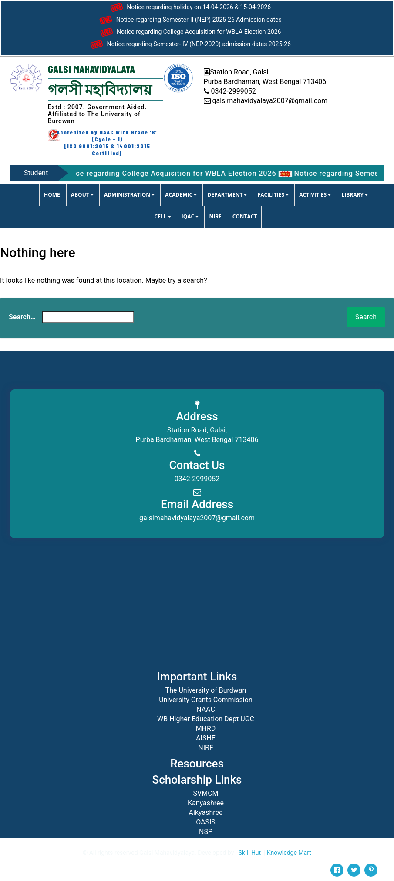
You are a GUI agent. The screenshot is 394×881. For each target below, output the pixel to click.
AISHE (206, 738)
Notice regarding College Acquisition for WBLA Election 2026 (189, 32)
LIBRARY (354, 194)
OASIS (206, 822)
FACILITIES (273, 194)
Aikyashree (206, 812)
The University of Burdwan (205, 690)
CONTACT (244, 216)
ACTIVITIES (315, 194)
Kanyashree (206, 803)
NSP (205, 831)
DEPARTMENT (227, 194)
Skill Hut (250, 852)
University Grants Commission (205, 700)
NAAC (205, 709)
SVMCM (205, 793)
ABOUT (82, 194)
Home (52, 194)
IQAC (190, 216)
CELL (163, 216)
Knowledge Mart (289, 852)
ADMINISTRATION (129, 194)
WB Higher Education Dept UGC (205, 719)
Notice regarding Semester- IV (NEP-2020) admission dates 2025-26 (189, 44)
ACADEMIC (181, 194)
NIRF (215, 216)
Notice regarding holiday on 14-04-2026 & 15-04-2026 (189, 7)
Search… (22, 317)
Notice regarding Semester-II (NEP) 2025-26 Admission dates (189, 20)
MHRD (206, 728)
